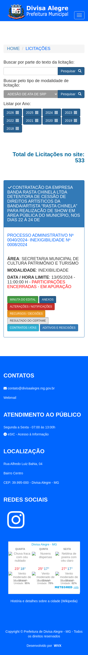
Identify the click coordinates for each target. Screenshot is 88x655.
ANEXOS (48, 299)
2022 (13, 120)
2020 (52, 120)
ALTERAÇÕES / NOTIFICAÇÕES (31, 306)
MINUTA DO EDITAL (23, 299)
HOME (13, 48)
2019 (71, 120)
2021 (32, 120)
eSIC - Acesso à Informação (28, 434)
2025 (32, 112)
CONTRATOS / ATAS (23, 327)
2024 (52, 112)
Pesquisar (71, 71)
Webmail (10, 398)
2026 (13, 112)
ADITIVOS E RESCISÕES (59, 327)
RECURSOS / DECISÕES (26, 313)
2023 (71, 112)
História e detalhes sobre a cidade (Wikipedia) (44, 601)
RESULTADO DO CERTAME (28, 320)
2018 (13, 128)
